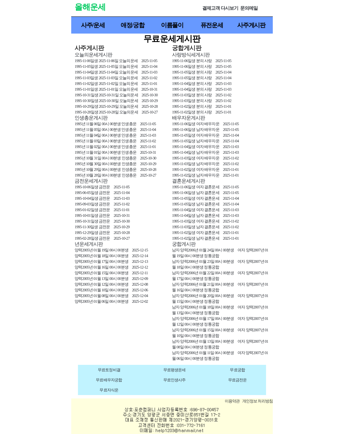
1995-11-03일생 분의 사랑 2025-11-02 (201, 95)
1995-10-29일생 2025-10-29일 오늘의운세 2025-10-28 (116, 106)
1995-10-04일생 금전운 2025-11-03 (102, 198)
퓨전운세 (212, 25)
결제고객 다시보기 (220, 8)
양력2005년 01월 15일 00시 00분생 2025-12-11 (111, 273)
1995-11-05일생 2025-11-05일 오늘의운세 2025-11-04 (116, 66)
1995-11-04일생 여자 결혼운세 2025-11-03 (205, 209)
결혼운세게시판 (188, 181)
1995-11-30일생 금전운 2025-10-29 (102, 227)
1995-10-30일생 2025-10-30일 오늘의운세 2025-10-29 (116, 100)
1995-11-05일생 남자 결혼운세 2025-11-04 (205, 204)
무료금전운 (237, 380)
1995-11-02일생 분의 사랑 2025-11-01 (201, 106)
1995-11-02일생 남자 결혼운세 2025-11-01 (205, 238)
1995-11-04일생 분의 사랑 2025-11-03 (201, 83)
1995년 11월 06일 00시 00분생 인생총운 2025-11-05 (115, 124)
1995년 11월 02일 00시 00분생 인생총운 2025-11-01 (115, 146)
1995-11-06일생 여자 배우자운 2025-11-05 (205, 124)
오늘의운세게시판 (93, 54)
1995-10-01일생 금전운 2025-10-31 (102, 215)
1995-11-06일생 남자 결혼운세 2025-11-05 (205, 192)
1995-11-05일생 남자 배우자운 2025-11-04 (205, 141)
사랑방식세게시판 (191, 54)
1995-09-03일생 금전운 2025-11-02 (102, 204)
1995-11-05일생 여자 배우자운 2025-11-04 (205, 135)
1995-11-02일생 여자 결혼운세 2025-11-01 (205, 232)
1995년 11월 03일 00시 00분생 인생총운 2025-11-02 (115, 141)
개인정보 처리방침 (257, 401)
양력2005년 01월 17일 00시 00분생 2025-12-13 (111, 261)
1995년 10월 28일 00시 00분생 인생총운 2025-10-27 (115, 175)
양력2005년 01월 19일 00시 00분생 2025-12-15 (111, 250)
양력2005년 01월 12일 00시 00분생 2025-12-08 (111, 284)
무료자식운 (108, 390)
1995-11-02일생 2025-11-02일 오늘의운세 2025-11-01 (116, 83)
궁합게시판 (184, 244)
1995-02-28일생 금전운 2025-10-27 (102, 238)
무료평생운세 (174, 370)
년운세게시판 (89, 244)
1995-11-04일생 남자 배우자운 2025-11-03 (205, 152)
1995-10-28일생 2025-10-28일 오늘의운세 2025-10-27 (116, 112)
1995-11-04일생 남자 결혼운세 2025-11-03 (205, 215)
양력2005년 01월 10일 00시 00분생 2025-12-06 (111, 290)
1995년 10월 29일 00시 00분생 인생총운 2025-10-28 (115, 169)
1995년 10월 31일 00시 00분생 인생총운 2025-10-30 (115, 158)
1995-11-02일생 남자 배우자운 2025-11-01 (205, 175)
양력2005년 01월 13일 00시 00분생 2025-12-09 (111, 278)
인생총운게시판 (91, 117)
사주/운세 (93, 25)
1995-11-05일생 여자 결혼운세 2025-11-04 (205, 198)
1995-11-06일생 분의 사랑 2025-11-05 (201, 60)
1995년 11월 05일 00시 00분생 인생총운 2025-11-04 (115, 129)
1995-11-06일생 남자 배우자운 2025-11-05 (205, 129)
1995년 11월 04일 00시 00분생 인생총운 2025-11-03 (115, 135)
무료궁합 (237, 370)
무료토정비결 (109, 370)
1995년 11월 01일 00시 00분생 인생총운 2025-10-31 (115, 152)
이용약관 (232, 401)
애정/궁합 (132, 25)
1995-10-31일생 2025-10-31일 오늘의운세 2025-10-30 (116, 95)
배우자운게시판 (188, 117)
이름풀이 (172, 25)
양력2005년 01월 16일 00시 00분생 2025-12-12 (111, 267)
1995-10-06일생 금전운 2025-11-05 (102, 187)
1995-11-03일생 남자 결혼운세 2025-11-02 (205, 227)
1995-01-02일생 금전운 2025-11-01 (102, 209)
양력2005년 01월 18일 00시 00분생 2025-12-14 (111, 255)
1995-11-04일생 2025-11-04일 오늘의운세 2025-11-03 (116, 72)
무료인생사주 (174, 380)
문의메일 (249, 8)
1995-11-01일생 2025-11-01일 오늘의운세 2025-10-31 (116, 89)
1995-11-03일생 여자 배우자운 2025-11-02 (205, 158)
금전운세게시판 (91, 181)
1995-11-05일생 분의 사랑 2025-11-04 (201, 72)
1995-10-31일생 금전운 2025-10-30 (102, 221)
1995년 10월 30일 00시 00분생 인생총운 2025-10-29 (115, 163)
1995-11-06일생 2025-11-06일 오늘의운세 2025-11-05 (116, 60)
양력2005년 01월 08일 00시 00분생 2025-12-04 (111, 295)
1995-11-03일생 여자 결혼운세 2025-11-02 (205, 221)
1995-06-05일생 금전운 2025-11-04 (102, 192)
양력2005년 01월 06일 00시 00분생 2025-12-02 (111, 301)
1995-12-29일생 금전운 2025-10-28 (102, 232)
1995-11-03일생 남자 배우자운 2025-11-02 (205, 163)
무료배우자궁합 (109, 380)
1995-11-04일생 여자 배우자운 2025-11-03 (205, 146)
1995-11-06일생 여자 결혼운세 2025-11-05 (205, 187)
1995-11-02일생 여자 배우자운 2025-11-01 (205, 169)
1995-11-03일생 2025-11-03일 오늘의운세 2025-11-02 (116, 78)
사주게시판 (251, 25)
